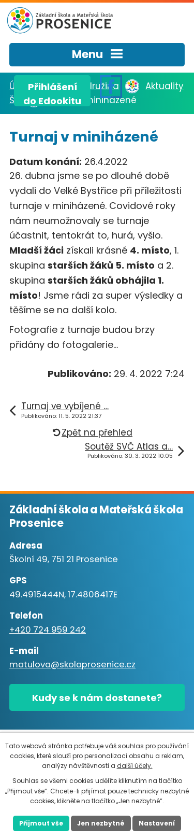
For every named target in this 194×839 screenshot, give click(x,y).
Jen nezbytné (101, 823)
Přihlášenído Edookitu (52, 93)
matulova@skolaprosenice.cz (72, 664)
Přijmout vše (41, 823)
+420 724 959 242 (47, 630)
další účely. (135, 765)
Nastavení (157, 823)
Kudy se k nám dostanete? (97, 697)
